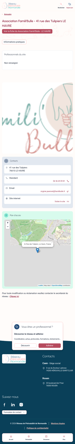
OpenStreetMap (57, 285)
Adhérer (49, 345)
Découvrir (25, 345)
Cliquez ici (14, 296)
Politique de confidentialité (37, 428)
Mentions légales (58, 423)
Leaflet (40, 285)
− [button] (8, 227)
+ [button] (8, 223)
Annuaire (7, 14)
